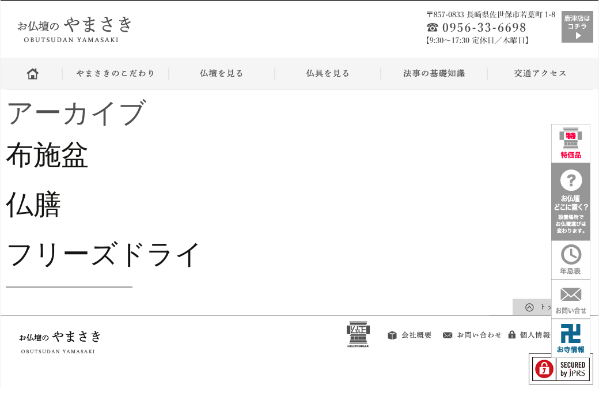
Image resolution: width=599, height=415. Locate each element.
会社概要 (404, 332)
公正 (358, 332)
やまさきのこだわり (115, 73)
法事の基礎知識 (434, 73)
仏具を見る (328, 73)
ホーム (34, 73)
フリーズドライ (118, 254)
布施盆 (47, 154)
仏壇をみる (222, 73)
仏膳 (33, 204)
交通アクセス (540, 73)
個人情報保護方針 (549, 330)
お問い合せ (472, 330)
